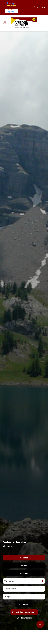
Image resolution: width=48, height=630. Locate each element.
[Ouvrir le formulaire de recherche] (24, 607)
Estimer (24, 576)
